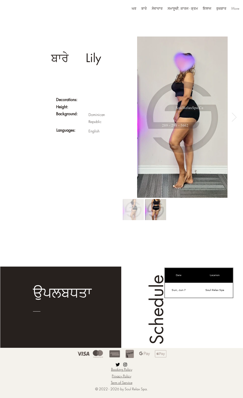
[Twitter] (117, 364)
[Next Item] (234, 117)
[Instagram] (125, 364)
